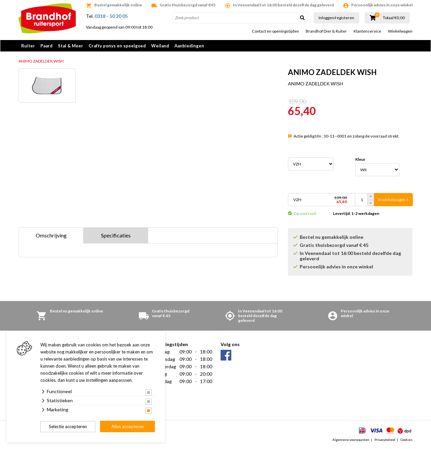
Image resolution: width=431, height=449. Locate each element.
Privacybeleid (384, 440)
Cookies (406, 440)
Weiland (160, 45)
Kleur (360, 160)
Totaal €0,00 (394, 18)
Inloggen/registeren (336, 17)
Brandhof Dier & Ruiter (326, 31)
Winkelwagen (400, 31)
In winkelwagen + (393, 200)
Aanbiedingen (189, 45)
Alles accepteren (127, 426)
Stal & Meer (70, 45)
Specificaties (116, 236)
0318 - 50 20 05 (111, 16)
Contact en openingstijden (275, 31)
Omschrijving (51, 236)
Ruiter (28, 45)
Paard (46, 45)
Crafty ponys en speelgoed (117, 45)
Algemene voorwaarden (350, 440)
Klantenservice (367, 31)
